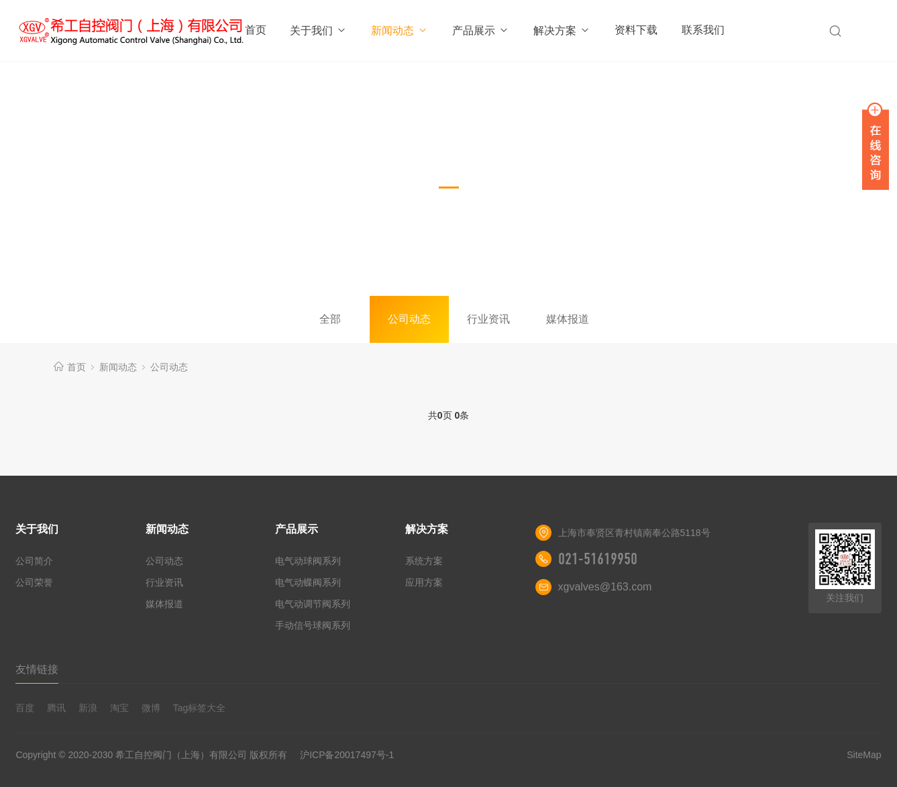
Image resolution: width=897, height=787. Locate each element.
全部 (330, 319)
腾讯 (56, 707)
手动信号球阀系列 (312, 625)
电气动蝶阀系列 (308, 582)
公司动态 (409, 319)
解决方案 (561, 30)
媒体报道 (567, 319)
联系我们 (703, 30)
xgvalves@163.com (605, 586)
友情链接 (36, 669)
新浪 (87, 707)
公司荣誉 (34, 582)
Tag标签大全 (199, 707)
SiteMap (864, 754)
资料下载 (636, 30)
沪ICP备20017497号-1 (347, 754)
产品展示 (480, 30)
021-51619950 (597, 559)
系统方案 (424, 561)
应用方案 (424, 582)
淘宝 (119, 707)
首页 (255, 30)
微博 (151, 707)
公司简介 (34, 561)
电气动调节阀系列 (312, 603)
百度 (24, 707)
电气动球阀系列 (308, 561)
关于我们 (318, 30)
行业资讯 (488, 319)
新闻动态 (399, 30)
